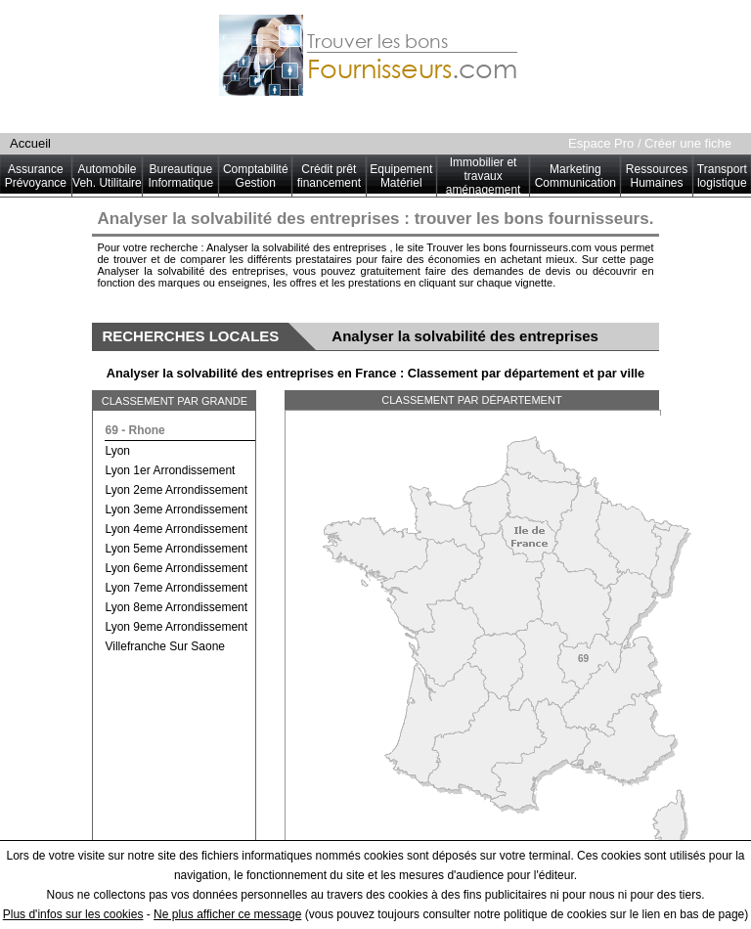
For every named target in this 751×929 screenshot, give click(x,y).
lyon (117, 451)
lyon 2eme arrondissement (176, 490)
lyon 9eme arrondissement (176, 627)
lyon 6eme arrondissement (176, 568)
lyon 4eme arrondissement (176, 529)
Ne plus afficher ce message (227, 914)
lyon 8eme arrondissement (176, 607)
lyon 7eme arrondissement (176, 588)
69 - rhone (134, 430)
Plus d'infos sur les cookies (73, 914)
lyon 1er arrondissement (170, 470)
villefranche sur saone (165, 646)
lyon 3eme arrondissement (176, 509)
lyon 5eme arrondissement (176, 548)
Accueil (30, 143)
